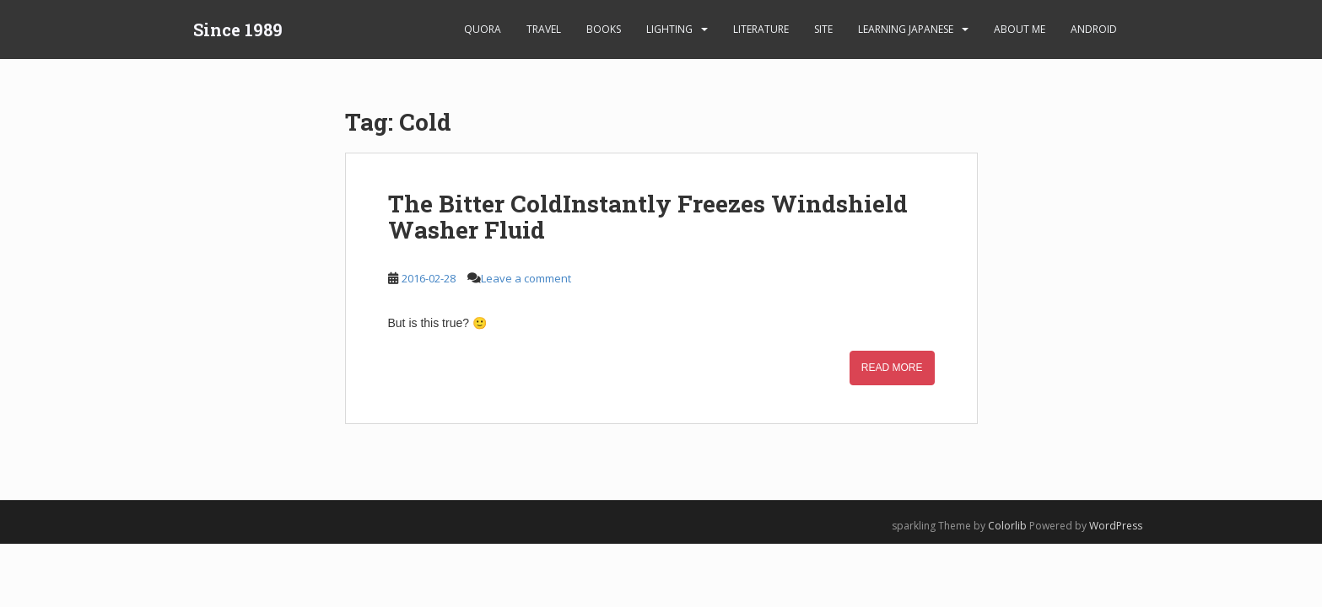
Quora (482, 29)
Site (823, 29)
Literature (761, 29)
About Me (1019, 29)
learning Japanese (905, 29)
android (1094, 29)
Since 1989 (238, 29)
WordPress (1115, 525)
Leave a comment (526, 278)
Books (603, 29)
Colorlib (1007, 525)
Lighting (669, 29)
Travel (543, 29)
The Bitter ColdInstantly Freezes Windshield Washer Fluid (648, 216)
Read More (892, 367)
